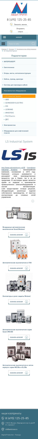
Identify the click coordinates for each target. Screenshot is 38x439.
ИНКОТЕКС (9, 113)
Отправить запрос (21, 30)
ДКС (7, 119)
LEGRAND (9, 109)
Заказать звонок (20, 24)
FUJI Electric (10, 116)
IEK (6, 106)
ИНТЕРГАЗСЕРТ (9, 61)
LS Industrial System (13, 96)
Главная (4, 49)
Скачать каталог (19, 234)
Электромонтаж (10, 125)
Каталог (19, 37)
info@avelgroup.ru (11, 429)
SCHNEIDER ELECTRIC (14, 103)
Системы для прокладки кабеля (15, 85)
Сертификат (31, 168)
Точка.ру (18, 435)
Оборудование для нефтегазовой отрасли (16, 132)
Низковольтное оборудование (26, 49)
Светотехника (9, 67)
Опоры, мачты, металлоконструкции (17, 73)
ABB (7, 99)
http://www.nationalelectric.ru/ (12, 168)
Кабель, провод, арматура (13, 79)
